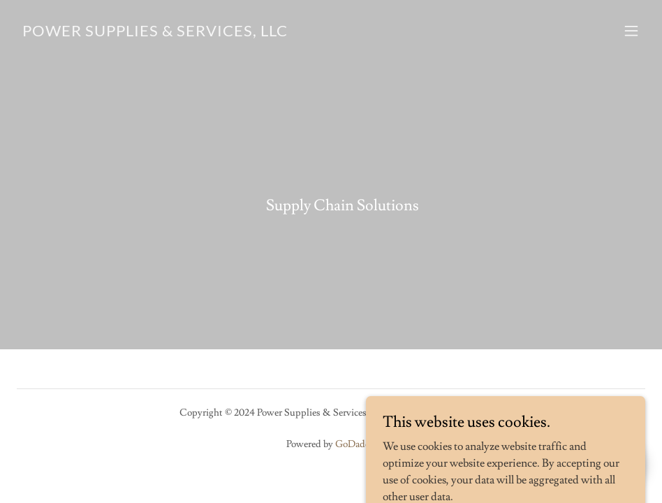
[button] (631, 31)
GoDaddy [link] (355, 444)
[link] (155, 33)
